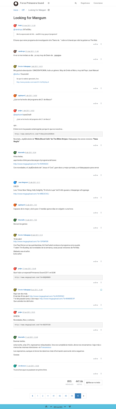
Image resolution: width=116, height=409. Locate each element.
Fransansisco (46, 347)
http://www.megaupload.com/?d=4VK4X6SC (30, 164)
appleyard (21, 95)
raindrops (21, 51)
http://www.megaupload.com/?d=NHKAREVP (57, 299)
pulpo (20, 111)
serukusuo (22, 366)
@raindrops (18, 30)
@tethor (16, 74)
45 (78, 396)
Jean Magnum (23, 182)
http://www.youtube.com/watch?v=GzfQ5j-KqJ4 (33, 82)
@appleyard (18, 115)
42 (60, 396)
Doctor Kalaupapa (24, 66)
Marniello (21, 152)
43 (66, 396)
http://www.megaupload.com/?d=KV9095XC (46, 296)
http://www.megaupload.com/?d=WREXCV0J (31, 194)
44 (72, 396)
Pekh (20, 25)
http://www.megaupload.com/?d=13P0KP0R (30, 241)
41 (54, 396)
